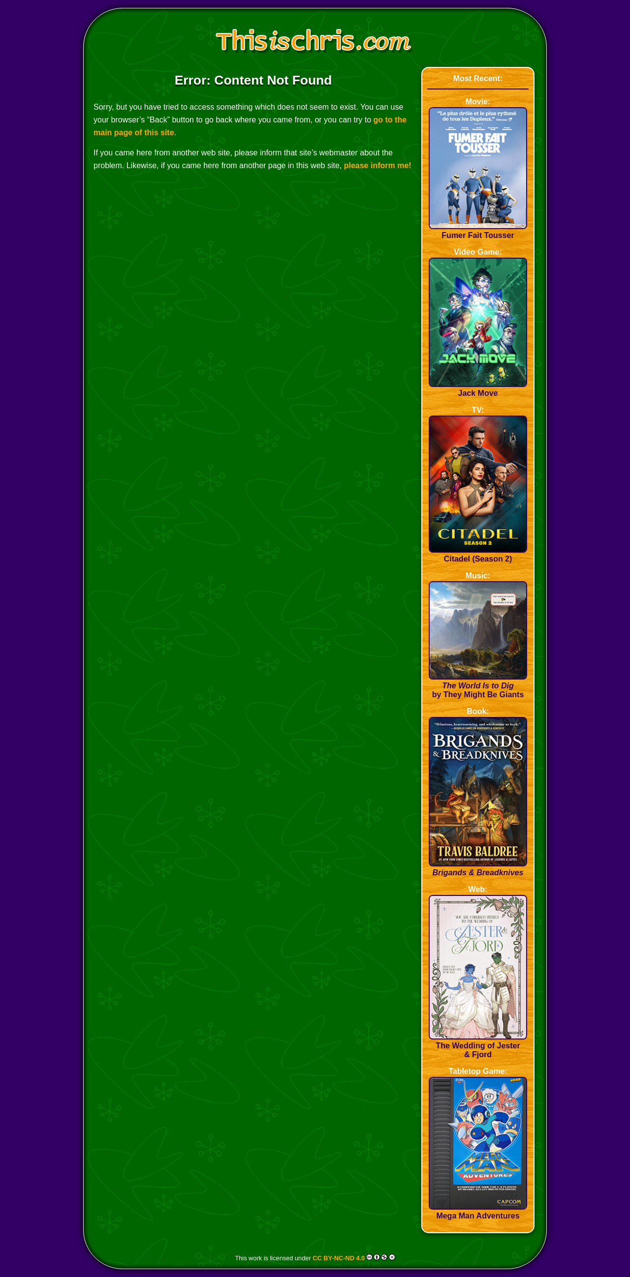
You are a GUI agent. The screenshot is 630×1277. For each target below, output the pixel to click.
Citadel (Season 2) (478, 554)
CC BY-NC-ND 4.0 (339, 1258)
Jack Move (478, 388)
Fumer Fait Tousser (478, 230)
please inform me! (377, 165)
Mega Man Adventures (478, 1211)
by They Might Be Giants (478, 686)
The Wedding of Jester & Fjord (478, 1046)
